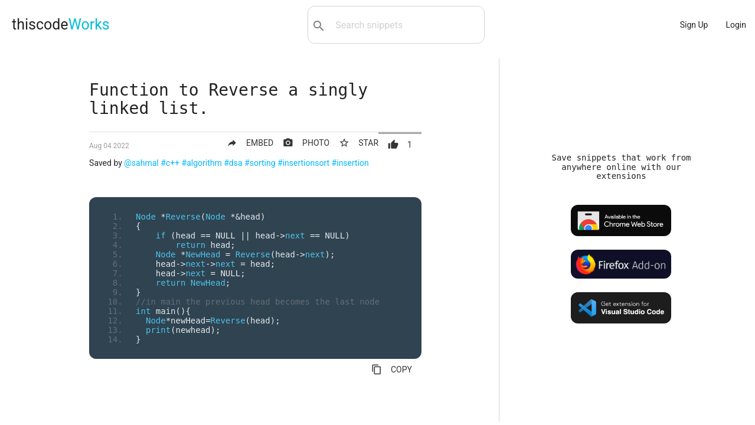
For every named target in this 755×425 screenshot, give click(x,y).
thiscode (61, 24)
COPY (391, 369)
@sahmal (141, 163)
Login (735, 25)
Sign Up (694, 25)
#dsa (233, 163)
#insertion (350, 163)
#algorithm (202, 163)
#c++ (170, 163)
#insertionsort (303, 163)
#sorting (260, 163)
